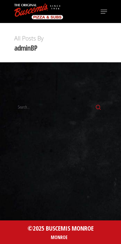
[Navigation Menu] (104, 12)
